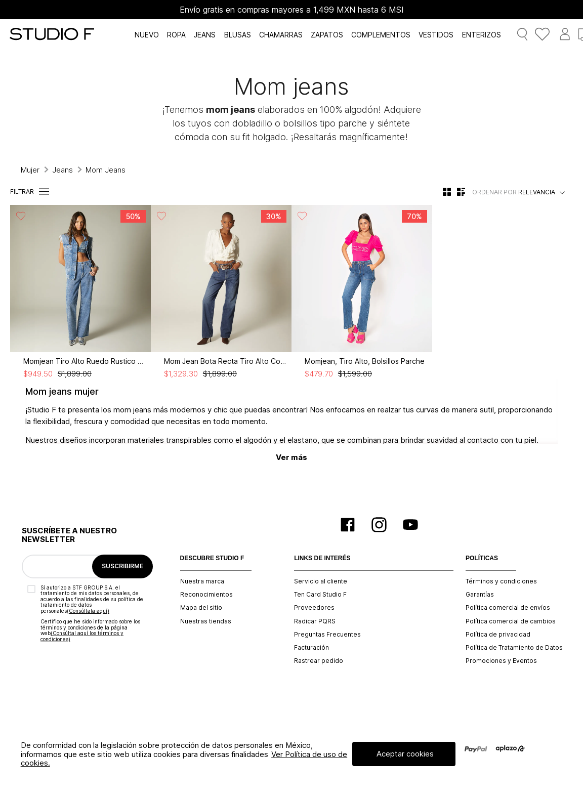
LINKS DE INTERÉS (322, 558)
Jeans (62, 170)
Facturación (311, 647)
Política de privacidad (498, 634)
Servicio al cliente (320, 581)
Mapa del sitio (201, 607)
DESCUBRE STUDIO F (212, 558)
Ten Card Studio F (320, 594)
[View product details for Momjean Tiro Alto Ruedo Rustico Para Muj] (80, 292)
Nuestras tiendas (205, 621)
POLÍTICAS (482, 558)
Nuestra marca (202, 581)
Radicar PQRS (315, 621)
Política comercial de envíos (508, 607)
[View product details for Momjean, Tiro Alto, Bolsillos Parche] (362, 292)
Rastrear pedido (318, 660)
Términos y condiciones (501, 581)
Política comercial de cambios (511, 621)
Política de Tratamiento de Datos (514, 647)
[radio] (447, 192)
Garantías (480, 594)
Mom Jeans (106, 170)
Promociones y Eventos (501, 660)
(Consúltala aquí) (88, 611)
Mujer (30, 170)
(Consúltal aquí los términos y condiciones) (81, 636)
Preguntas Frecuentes (327, 634)
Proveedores (314, 607)
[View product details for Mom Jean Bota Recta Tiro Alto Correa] (221, 292)
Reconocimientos (206, 594)
